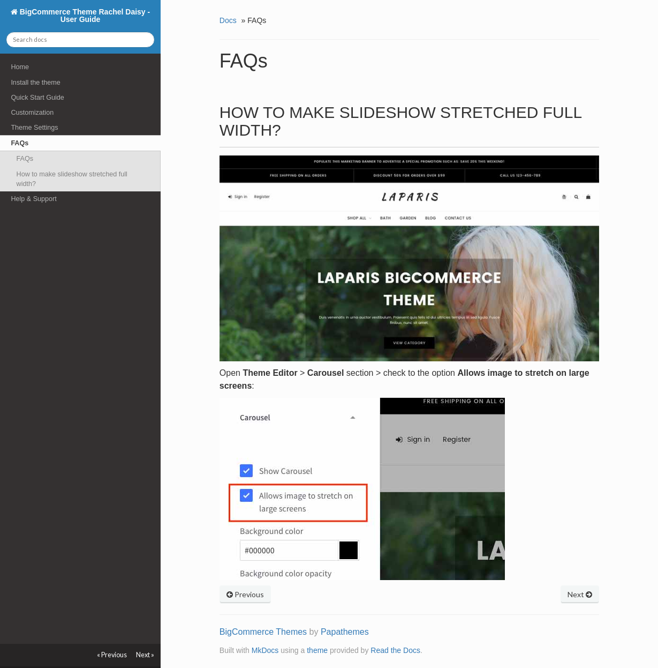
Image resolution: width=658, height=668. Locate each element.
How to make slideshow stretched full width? (72, 179)
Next (580, 594)
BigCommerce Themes (263, 631)
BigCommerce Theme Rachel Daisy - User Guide (84, 16)
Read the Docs (395, 650)
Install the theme (35, 82)
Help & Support (33, 199)
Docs (228, 20)
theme (317, 650)
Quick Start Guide (37, 97)
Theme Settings (34, 127)
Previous (245, 594)
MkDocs (265, 650)
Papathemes (345, 631)
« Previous (112, 655)
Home (20, 67)
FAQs (19, 143)
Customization (32, 112)
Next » (145, 655)
